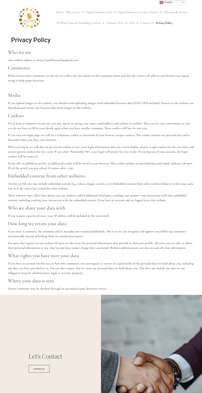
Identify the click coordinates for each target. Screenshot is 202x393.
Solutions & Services (176, 12)
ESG (134, 23)
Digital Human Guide (101, 12)
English (166, 2)
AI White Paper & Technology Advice (80, 23)
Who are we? (75, 12)
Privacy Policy (164, 23)
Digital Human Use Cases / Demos (140, 12)
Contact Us (147, 23)
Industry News (117, 23)
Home (60, 12)
